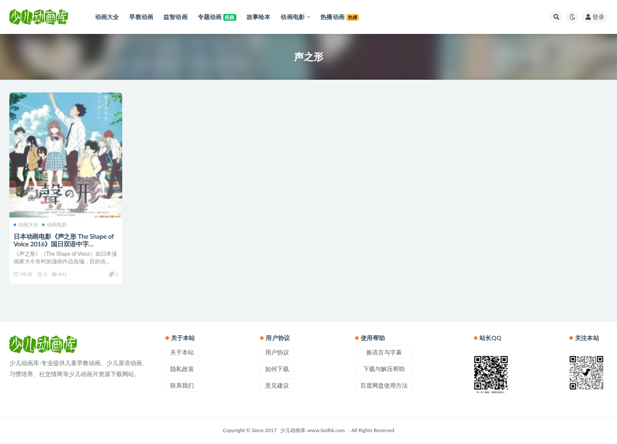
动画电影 (54, 225)
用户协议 (277, 352)
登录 (595, 16)
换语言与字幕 (384, 352)
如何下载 (277, 368)
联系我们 (182, 385)
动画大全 (26, 225)
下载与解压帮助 (384, 368)
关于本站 (182, 352)
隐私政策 (182, 368)
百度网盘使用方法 (384, 385)
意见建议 (277, 385)
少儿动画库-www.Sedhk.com (312, 430)
